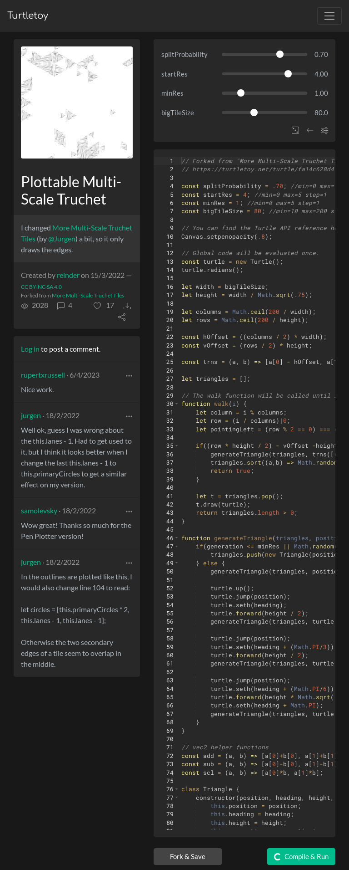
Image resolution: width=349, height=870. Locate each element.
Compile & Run (301, 856)
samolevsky (39, 510)
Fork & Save (187, 856)
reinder (68, 275)
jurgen (31, 415)
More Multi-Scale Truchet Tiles (88, 295)
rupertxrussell (43, 374)
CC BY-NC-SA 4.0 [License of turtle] (41, 286)
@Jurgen (61, 238)
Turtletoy (27, 15)
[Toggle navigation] (329, 16)
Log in (30, 348)
